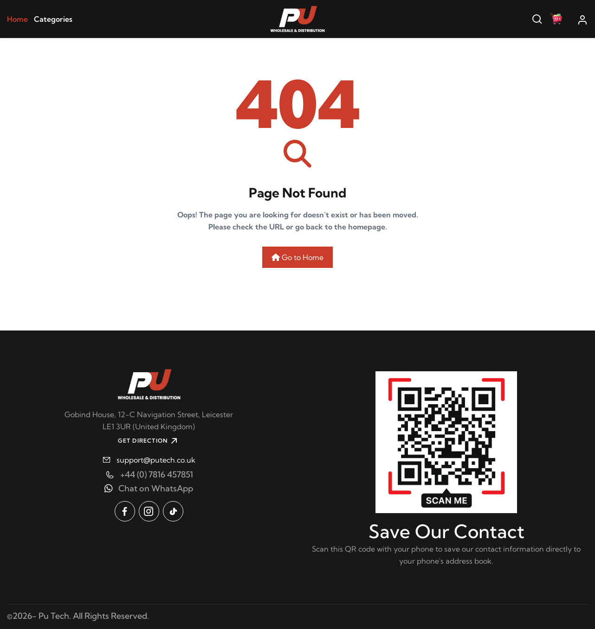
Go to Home (297, 257)
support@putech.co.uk (155, 459)
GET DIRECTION (149, 440)
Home (17, 19)
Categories (53, 19)
